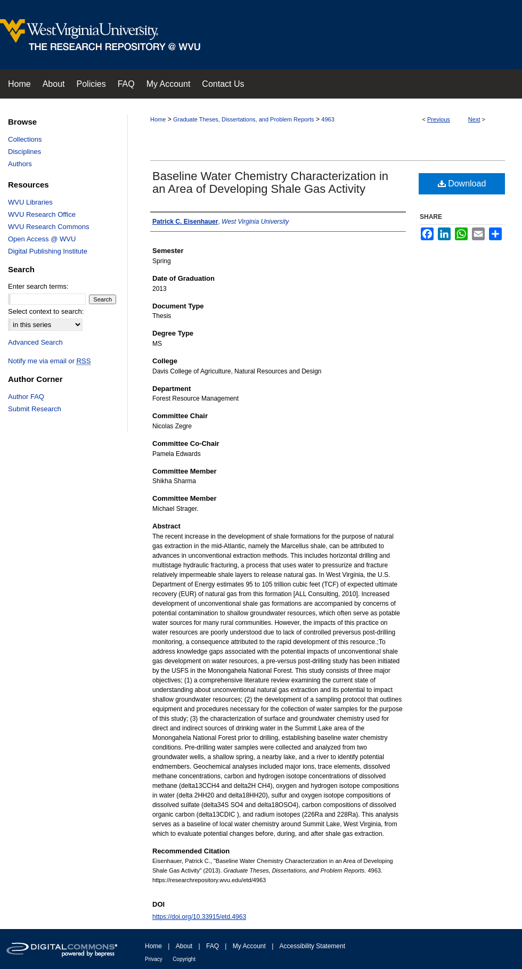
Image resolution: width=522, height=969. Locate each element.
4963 (327, 119)
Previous (438, 119)
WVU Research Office (42, 214)
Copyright (184, 959)
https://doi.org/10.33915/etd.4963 (199, 917)
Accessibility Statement (312, 946)
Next (474, 119)
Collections (25, 139)
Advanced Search (35, 342)
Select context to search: (46, 311)
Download (462, 183)
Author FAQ (26, 397)
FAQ (212, 946)
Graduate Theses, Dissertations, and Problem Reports (243, 119)
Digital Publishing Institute (47, 251)
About (184, 946)
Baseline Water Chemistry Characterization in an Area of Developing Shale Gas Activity (270, 182)
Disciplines (24, 152)
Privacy (153, 959)
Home (158, 119)
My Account (249, 946)
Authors (20, 164)
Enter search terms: (38, 286)
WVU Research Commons (48, 227)
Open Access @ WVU (42, 239)
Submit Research (34, 409)
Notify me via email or (49, 361)
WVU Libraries (30, 202)
